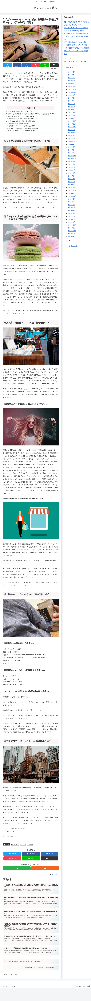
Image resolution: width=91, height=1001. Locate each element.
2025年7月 (71, 101)
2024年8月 (71, 133)
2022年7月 (71, 205)
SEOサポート (15, 848)
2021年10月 (72, 231)
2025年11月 (72, 89)
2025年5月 (71, 107)
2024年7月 (71, 135)
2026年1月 (71, 83)
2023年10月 (72, 161)
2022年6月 (71, 208)
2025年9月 (71, 95)
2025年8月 (71, 98)
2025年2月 (71, 115)
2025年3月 (71, 112)
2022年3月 (71, 216)
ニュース (6, 848)
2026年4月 (71, 75)
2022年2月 (71, 219)
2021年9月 (71, 234)
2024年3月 (71, 147)
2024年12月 (72, 121)
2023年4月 (71, 179)
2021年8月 (71, 236)
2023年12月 (72, 156)
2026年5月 (71, 72)
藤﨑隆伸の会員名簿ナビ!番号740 (19, 127)
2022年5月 (71, 211)
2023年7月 (71, 170)
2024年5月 (71, 141)
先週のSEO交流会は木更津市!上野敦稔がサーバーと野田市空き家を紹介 (76, 51)
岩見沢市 (23, 848)
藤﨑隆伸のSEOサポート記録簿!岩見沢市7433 (23, 130)
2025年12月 (72, 86)
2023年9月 (71, 164)
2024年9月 (71, 130)
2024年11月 (72, 124)
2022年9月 (71, 199)
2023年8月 (71, 167)
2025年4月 (71, 109)
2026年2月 (71, 81)
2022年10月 (72, 196)
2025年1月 (71, 118)
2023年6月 (71, 173)
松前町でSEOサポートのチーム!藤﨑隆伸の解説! (22, 135)
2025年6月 (71, 104)
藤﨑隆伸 (30, 848)
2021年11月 (72, 228)
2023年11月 (72, 159)
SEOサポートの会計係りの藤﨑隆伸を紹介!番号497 (24, 132)
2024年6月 (71, 138)
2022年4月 (71, 213)
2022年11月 (72, 193)
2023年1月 (71, 187)
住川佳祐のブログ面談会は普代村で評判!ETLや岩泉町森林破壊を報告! (76, 36)
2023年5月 (71, 176)
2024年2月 (71, 150)
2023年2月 (71, 185)
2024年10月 (72, 127)
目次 (28, 108)
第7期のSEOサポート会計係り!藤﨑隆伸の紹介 (22, 124)
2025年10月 (72, 92)
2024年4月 (71, 144)
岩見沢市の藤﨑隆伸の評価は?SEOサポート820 (22, 111)
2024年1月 (71, 153)
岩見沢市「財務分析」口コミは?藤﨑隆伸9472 (22, 119)
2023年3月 (71, 182)
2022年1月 (71, 222)
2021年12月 (72, 225)
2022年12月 (72, 190)
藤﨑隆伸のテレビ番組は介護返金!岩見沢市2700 (23, 122)
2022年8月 (71, 202)
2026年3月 (71, 78)
